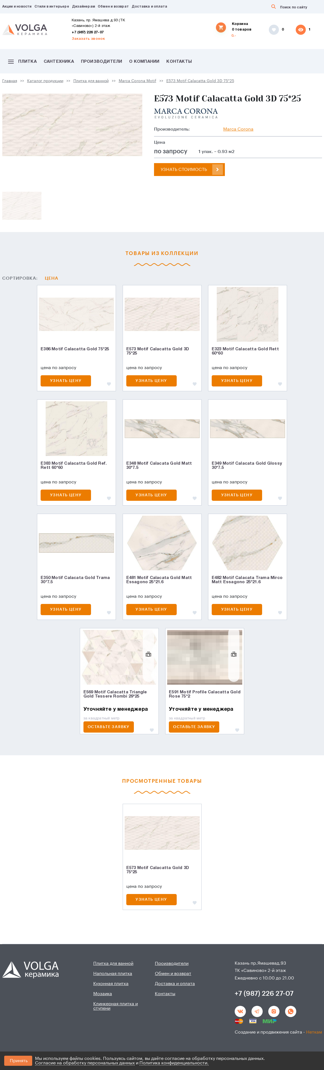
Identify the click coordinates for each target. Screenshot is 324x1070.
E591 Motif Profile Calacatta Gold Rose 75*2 (205, 694)
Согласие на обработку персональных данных (85, 1063)
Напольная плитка (112, 973)
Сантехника (59, 62)
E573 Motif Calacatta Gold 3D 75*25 (200, 81)
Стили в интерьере (51, 6)
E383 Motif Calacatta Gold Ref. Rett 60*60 (74, 466)
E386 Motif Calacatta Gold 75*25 (75, 349)
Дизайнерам (83, 6)
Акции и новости (17, 6)
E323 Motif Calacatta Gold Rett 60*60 (245, 351)
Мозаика (102, 994)
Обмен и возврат (113, 6)
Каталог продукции (45, 81)
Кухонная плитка (111, 983)
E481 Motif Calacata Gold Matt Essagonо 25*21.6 (159, 580)
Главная (9, 81)
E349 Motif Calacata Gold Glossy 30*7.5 (247, 466)
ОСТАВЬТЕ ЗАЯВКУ (109, 727)
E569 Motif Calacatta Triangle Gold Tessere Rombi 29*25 (115, 694)
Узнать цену (65, 381)
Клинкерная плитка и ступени (115, 1006)
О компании (144, 62)
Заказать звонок (88, 39)
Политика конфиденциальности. (174, 1063)
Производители (101, 62)
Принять (19, 1061)
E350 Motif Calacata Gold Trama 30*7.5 (75, 580)
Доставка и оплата (149, 6)
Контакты (179, 62)
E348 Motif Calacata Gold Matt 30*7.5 (159, 466)
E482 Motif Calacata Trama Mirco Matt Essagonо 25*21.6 (247, 580)
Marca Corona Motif (137, 81)
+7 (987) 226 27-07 (88, 32)
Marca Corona (238, 129)
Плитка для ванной (91, 81)
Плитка (22, 62)
